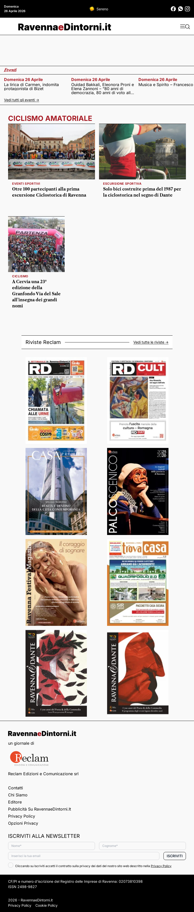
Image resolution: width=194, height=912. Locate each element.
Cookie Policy (46, 905)
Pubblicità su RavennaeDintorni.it (39, 809)
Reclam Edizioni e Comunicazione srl (43, 773)
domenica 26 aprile (23, 79)
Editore (15, 801)
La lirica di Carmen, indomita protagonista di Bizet (31, 87)
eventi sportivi (26, 183)
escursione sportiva (122, 183)
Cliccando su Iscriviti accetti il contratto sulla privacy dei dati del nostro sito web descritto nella (90, 866)
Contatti (15, 787)
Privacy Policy (21, 816)
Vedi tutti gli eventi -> (21, 100)
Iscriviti (175, 856)
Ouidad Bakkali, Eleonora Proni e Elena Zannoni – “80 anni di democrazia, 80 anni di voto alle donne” (102, 89)
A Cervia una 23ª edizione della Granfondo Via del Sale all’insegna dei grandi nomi (36, 293)
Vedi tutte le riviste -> (150, 342)
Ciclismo (20, 276)
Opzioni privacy (23, 823)
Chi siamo (18, 794)
